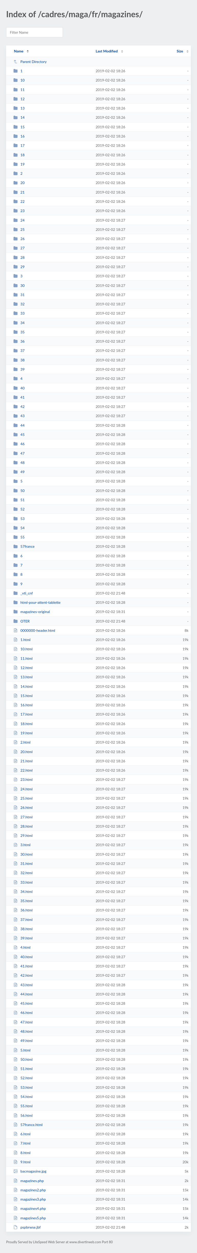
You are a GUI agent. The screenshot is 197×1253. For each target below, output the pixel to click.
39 (19, 369)
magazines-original (31, 611)
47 (19, 453)
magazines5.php (29, 1218)
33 (19, 313)
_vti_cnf (23, 593)
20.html (23, 751)
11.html (23, 658)
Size (180, 51)
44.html (23, 994)
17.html (23, 714)
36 (19, 341)
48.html (23, 1031)
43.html (23, 985)
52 (19, 509)
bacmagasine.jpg (29, 1171)
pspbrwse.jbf (27, 1227)
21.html (23, 761)
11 (19, 89)
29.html (23, 835)
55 (19, 537)
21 (19, 192)
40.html (23, 957)
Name (18, 51)
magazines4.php (29, 1208)
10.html (23, 649)
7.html (22, 1143)
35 (19, 332)
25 (19, 229)
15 (19, 127)
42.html (23, 975)
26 (19, 238)
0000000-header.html (34, 630)
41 (19, 397)
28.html (23, 826)
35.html (23, 901)
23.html (23, 779)
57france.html (28, 1124)
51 (19, 500)
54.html (23, 1096)
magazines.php (28, 1180)
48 (19, 462)
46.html (23, 1012)
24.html (23, 789)
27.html (23, 817)
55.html (23, 1106)
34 (19, 323)
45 (19, 434)
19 (19, 164)
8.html (22, 1152)
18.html (23, 723)
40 (19, 388)
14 (19, 117)
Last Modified (107, 51)
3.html (22, 845)
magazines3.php (29, 1199)
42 (19, 406)
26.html (23, 807)
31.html (23, 863)
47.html (23, 1022)
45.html (23, 1003)
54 (19, 528)
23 (19, 210)
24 (19, 220)
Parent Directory (30, 61)
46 (19, 444)
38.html (23, 929)
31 (19, 294)
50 (19, 490)
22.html (23, 770)
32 (19, 304)
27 (19, 248)
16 (19, 136)
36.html (23, 910)
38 (19, 360)
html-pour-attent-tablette (37, 602)
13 (19, 108)
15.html (23, 695)
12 (19, 99)
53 (19, 518)
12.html (23, 667)
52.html (23, 1078)
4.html (22, 947)
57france (24, 546)
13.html (23, 677)
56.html (23, 1115)
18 (19, 155)
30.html (23, 854)
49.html (23, 1040)
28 (19, 257)
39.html (23, 938)
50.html (23, 1059)
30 (19, 285)
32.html (23, 873)
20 (19, 182)
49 (19, 472)
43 (19, 416)
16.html (23, 705)
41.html (23, 966)
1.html (22, 639)
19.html (23, 733)
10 (19, 80)
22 (19, 201)
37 (19, 350)
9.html (22, 1162)
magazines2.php (29, 1190)
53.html (23, 1087)
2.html (22, 742)
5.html (22, 1050)
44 (19, 425)
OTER (21, 621)
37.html (23, 919)
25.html (23, 798)
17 (19, 145)
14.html (23, 686)
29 (19, 266)
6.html (22, 1134)
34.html (23, 891)
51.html (23, 1068)
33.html (23, 882)
